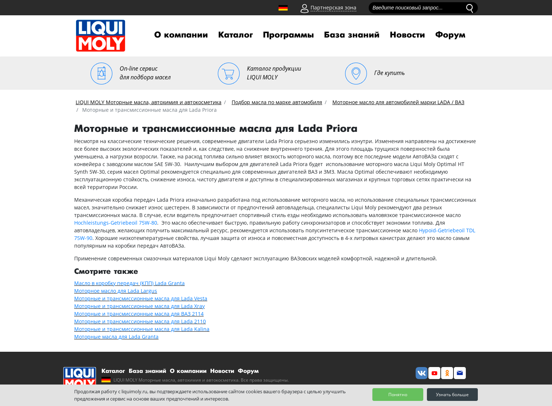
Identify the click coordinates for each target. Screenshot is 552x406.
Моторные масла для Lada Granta (116, 336)
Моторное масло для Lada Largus (115, 290)
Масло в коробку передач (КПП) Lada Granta (129, 283)
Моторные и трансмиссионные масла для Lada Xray (139, 306)
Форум (450, 35)
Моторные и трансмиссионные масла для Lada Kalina (141, 329)
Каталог (235, 35)
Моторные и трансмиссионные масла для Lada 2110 (140, 321)
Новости (407, 35)
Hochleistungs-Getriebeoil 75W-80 (115, 222)
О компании (181, 35)
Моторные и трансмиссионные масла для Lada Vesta (140, 298)
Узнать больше (452, 394)
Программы (288, 35)
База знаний (352, 35)
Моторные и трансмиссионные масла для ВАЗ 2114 (139, 313)
